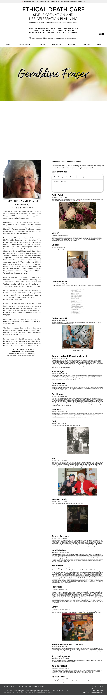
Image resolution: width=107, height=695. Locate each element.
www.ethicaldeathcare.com (27, 355)
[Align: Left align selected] (80, 176)
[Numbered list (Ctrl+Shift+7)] (84, 176)
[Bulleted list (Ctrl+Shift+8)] (88, 176)
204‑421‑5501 (37, 38)
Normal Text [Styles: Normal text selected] (69, 177)
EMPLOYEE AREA (97, 686)
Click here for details (77, 2)
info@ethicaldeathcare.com (67, 38)
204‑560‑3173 (50, 38)
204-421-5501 (11, 355)
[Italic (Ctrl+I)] (58, 176)
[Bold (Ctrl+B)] (54, 176)
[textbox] (78, 185)
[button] (101, 34)
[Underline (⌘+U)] (62, 176)
